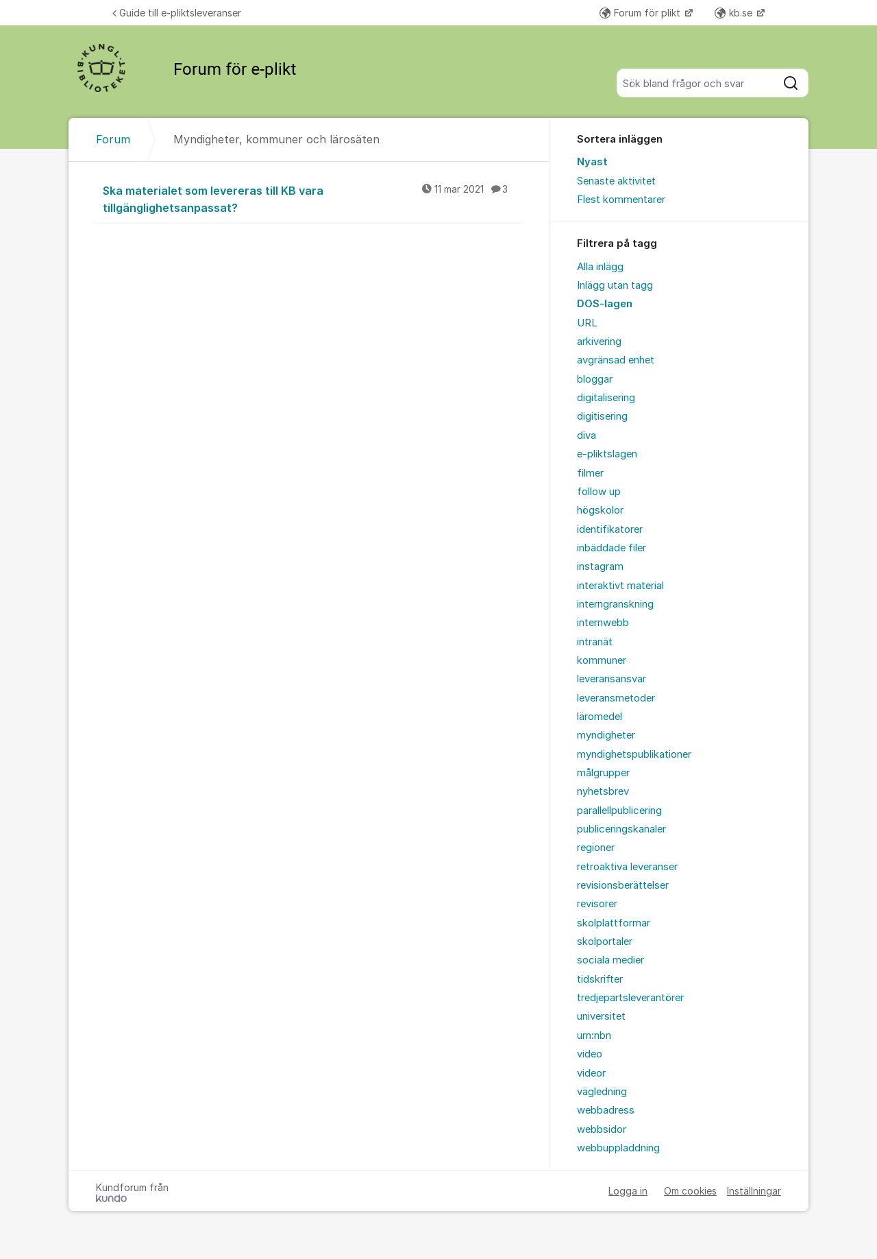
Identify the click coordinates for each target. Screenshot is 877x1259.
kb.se (735, 13)
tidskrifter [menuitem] (600, 979)
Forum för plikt (641, 13)
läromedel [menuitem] (599, 716)
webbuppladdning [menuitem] (618, 1148)
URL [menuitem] (587, 323)
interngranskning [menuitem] (615, 604)
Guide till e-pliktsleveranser (176, 13)
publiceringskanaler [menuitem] (621, 829)
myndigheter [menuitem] (606, 735)
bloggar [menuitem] (595, 379)
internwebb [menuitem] (603, 622)
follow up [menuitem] (599, 491)
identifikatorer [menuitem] (610, 529)
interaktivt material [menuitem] (620, 585)
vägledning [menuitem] (602, 1092)
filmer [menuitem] (590, 473)
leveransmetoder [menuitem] (616, 698)
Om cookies (690, 1191)
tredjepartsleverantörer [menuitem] (630, 998)
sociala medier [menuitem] (610, 960)
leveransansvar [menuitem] (611, 679)
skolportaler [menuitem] (604, 941)
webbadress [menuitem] (605, 1110)
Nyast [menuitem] (592, 162)
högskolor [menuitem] (600, 510)
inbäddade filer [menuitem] (611, 548)
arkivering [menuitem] (599, 341)
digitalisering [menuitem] (606, 398)
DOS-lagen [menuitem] (604, 304)
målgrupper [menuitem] (603, 773)
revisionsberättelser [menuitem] (623, 885)
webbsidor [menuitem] (601, 1129)
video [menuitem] (589, 1054)
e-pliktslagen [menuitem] (607, 454)
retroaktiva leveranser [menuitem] (627, 867)
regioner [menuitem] (596, 847)
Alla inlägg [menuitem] (600, 267)
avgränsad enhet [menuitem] (615, 360)
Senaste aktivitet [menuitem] (616, 181)
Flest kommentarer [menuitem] (621, 199)
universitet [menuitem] (601, 1016)
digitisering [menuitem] (602, 416)
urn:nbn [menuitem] (594, 1035)
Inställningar (754, 1191)
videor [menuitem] (591, 1073)
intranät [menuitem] (595, 642)
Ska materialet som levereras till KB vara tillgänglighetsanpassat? (312, 198)
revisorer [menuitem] (597, 904)
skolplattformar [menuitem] (613, 923)
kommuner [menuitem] (601, 660)
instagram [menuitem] (600, 566)
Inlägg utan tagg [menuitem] (615, 285)
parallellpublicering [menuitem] (619, 810)
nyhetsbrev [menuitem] (603, 791)
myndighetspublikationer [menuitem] (634, 754)
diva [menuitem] (586, 435)
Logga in (627, 1191)
